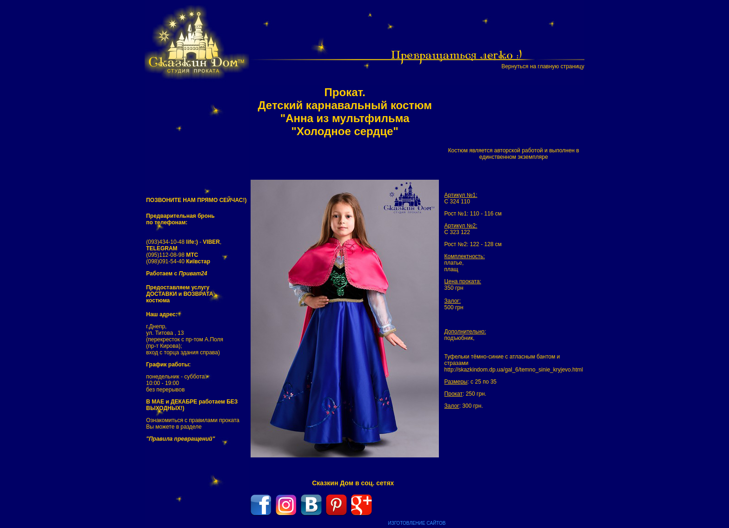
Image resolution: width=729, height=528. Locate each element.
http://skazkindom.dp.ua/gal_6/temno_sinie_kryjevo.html (513, 369)
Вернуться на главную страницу (542, 66)
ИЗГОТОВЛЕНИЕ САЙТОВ (417, 523)
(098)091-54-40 (178, 261)
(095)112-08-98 (172, 255)
